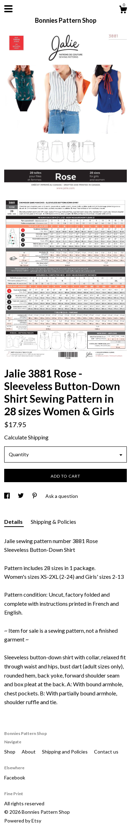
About (29, 752)
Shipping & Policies (53, 521)
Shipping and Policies (65, 752)
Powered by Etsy (22, 821)
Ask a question (61, 496)
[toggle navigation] (8, 8)
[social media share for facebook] (7, 496)
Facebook (14, 777)
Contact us (106, 752)
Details (14, 521)
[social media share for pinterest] (35, 496)
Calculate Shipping (26, 437)
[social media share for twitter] (21, 496)
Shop (10, 752)
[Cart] (123, 10)
